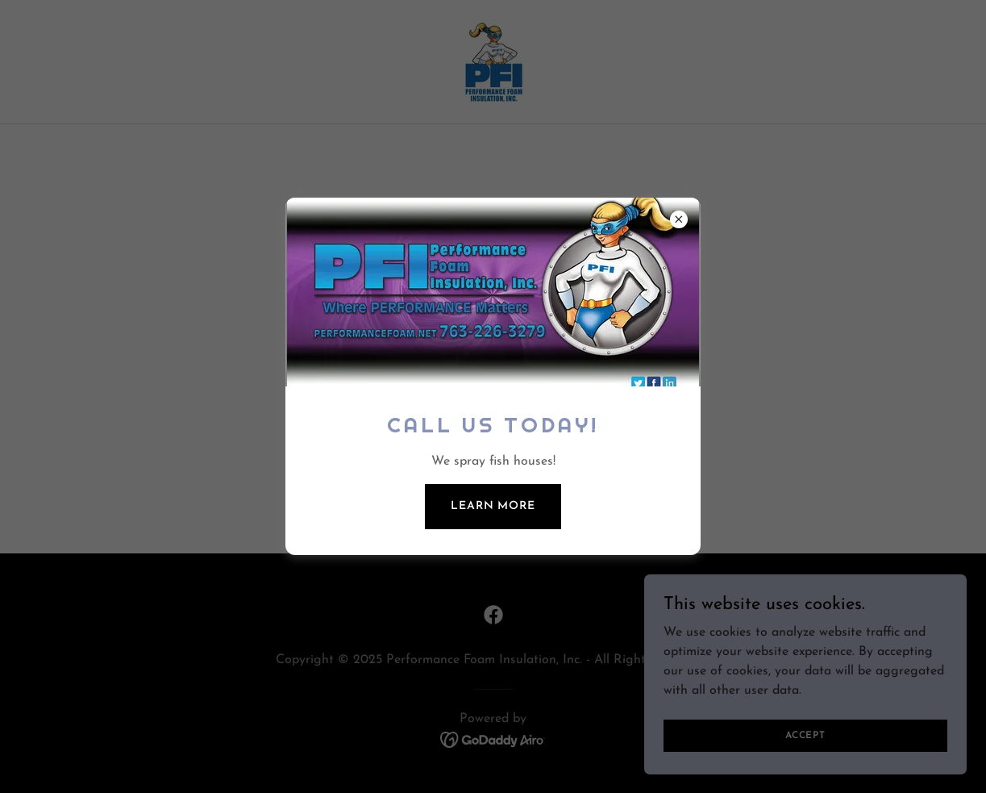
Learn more (493, 506)
